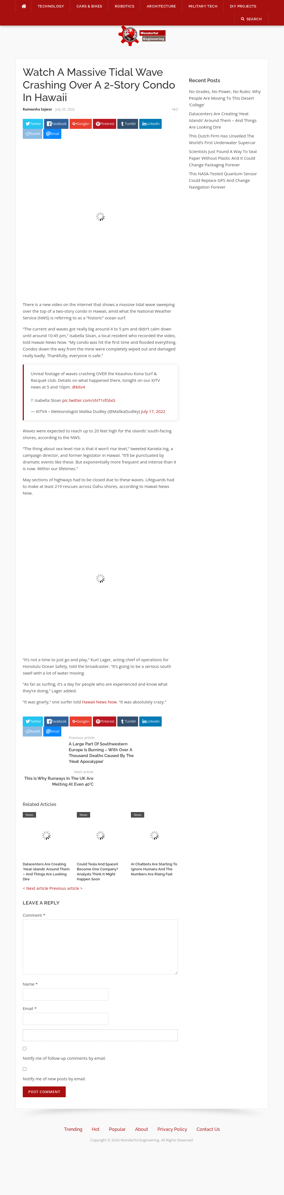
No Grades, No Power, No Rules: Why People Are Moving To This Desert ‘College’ (225, 98)
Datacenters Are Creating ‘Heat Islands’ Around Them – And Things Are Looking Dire (223, 120)
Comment (34, 915)
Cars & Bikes (89, 6)
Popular (117, 1129)
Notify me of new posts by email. (54, 1078)
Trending (73, 1129)
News (29, 815)
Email (30, 1008)
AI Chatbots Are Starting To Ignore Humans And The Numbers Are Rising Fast (154, 869)
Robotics (124, 6)
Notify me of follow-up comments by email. (64, 1058)
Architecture (161, 6)
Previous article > (66, 888)
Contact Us (208, 1129)
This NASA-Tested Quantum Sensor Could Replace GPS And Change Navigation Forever (223, 180)
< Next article (35, 888)
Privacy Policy (172, 1129)
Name (30, 984)
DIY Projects (243, 6)
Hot (96, 1129)
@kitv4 (78, 387)
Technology (51, 6)
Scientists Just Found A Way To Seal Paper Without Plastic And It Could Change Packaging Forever (223, 158)
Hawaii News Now (99, 702)
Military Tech (203, 6)
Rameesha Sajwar (37, 109)
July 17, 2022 (153, 411)
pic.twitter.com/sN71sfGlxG (88, 400)
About (141, 1129)
